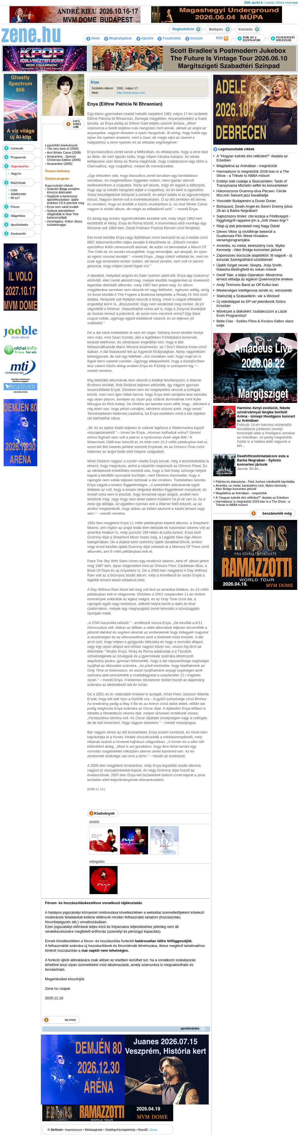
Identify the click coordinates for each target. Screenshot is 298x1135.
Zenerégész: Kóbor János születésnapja (64, 223)
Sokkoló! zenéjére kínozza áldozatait (63, 190)
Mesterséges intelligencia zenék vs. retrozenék (254, 290)
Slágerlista (18, 215)
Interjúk (194, 38)
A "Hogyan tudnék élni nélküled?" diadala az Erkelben (252, 497)
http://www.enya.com (131, 92)
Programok (18, 157)
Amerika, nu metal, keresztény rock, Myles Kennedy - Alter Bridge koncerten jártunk (251, 247)
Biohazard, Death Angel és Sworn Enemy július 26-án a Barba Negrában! (255, 208)
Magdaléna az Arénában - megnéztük (247, 166)
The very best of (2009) (63, 148)
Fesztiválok (169, 38)
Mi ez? (15, 198)
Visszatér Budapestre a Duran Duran (246, 201)
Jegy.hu (16, 173)
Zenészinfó (18, 233)
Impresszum (73, 1129)
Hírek (93, 38)
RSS (222, 38)
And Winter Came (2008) (64, 152)
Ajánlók (144, 38)
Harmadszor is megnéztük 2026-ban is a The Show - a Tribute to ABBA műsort (253, 173)
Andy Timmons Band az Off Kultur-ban (248, 285)
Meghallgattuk (118, 38)
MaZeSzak (18, 182)
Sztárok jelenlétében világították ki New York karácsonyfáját (63, 214)
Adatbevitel (18, 194)
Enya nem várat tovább (63, 206)
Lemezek (17, 148)
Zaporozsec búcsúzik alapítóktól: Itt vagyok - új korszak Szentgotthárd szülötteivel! (254, 257)
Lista (14, 190)
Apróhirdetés (19, 224)
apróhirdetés (193, 1028)
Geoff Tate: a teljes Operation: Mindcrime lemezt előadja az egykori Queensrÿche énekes (255, 277)
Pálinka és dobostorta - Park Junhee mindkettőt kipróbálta (255, 481)
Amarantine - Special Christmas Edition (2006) (64, 158)
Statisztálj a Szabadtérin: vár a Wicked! (248, 296)
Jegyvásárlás (20, 166)
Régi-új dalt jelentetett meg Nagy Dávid (248, 226)
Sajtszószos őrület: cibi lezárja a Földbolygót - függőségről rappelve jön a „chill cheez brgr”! (253, 218)
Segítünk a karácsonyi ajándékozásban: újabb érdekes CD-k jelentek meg (65, 199)
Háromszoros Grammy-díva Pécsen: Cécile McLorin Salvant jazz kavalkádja (252, 193)
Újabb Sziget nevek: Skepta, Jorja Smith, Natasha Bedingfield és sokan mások (250, 267)
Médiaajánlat (93, 1129)
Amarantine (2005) (59, 163)
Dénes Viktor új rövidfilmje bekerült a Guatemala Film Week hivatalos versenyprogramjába (246, 235)
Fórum (15, 206)
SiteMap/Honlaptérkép (120, 1129)
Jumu (153, 1129)
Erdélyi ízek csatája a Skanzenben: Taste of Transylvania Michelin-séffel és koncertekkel (252, 183)
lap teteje (70, 1019)
